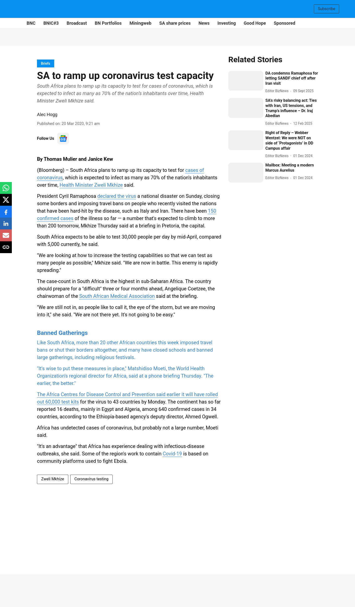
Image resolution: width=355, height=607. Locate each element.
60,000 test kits (62, 402)
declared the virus (116, 196)
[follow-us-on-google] (63, 138)
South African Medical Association (117, 296)
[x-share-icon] (6, 202)
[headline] (291, 78)
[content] (129, 356)
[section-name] (45, 63)
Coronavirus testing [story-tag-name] (91, 479)
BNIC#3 (51, 23)
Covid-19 (172, 454)
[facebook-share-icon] (6, 214)
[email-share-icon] (6, 238)
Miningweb (140, 23)
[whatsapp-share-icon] (6, 190)
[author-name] (277, 91)
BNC (31, 23)
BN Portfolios (108, 23)
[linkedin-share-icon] (6, 226)
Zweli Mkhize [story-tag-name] (52, 479)
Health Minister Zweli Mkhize (91, 185)
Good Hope (255, 23)
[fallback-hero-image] (245, 81)
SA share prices (175, 23)
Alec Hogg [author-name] (47, 114)
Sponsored (284, 23)
